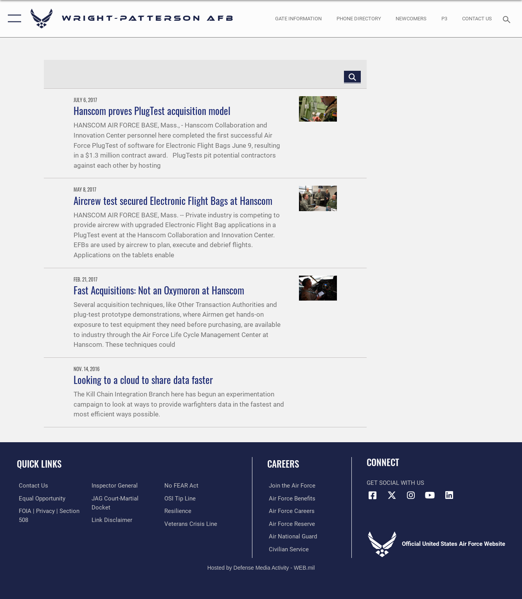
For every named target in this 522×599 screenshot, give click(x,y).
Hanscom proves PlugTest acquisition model (152, 111)
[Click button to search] (352, 76)
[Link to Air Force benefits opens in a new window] (290, 498)
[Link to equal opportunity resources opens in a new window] (40, 498)
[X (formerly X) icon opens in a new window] (392, 495)
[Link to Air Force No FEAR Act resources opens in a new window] (182, 485)
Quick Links (39, 463)
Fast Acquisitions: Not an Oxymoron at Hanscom (159, 290)
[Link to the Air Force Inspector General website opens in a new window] (114, 485)
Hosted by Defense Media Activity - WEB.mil (261, 567)
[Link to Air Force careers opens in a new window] (290, 511)
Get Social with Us (395, 482)
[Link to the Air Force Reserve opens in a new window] (290, 523)
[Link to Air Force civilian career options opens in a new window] (287, 548)
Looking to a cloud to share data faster (143, 380)
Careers (283, 463)
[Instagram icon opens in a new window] (411, 495)
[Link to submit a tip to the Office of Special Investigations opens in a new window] (180, 498)
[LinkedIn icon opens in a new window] (449, 495)
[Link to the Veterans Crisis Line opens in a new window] (191, 523)
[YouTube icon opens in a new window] (430, 495)
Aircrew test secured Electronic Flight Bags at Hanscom (173, 201)
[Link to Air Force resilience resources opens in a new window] (178, 511)
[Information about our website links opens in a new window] (111, 519)
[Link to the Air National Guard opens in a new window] (291, 536)
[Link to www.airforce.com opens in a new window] (290, 485)
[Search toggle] (508, 18)
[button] (12, 18)
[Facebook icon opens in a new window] (372, 495)
